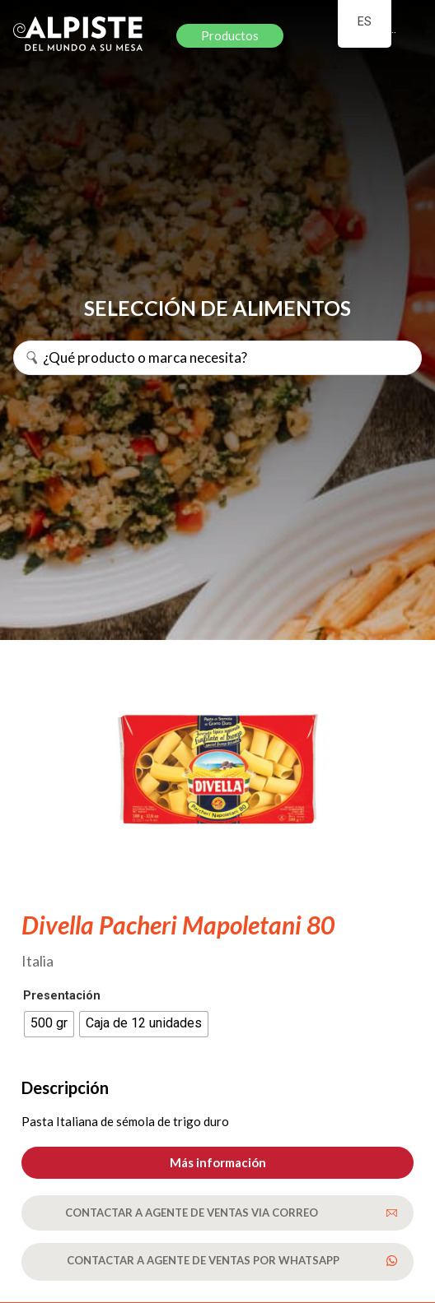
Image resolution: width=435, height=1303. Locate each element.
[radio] (49, 1024)
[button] (217, 1163)
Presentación (62, 996)
